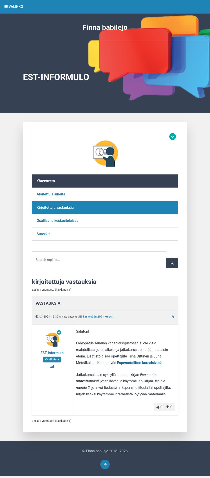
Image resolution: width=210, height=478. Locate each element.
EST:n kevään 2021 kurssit (96, 317)
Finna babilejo (105, 27)
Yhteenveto (46, 181)
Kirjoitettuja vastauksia (55, 207)
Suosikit (43, 234)
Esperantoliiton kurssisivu (138, 363)
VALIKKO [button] (13, 7)
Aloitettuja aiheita (51, 194)
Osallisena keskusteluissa (57, 220)
